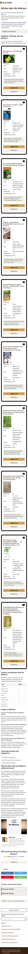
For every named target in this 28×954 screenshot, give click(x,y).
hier (12, 735)
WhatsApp (20, 877)
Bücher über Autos (6, 926)
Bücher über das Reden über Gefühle (11, 929)
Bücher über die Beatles (8, 932)
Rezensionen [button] (14, 91)
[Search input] (13, 919)
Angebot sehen (14, 88)
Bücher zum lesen (14, 910)
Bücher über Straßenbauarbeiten (10, 936)
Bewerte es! (14, 862)
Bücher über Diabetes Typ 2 (9, 939)
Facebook (7, 873)
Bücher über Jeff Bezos (8, 889)
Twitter (21, 873)
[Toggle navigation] (26, 2)
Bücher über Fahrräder (8, 893)
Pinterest (7, 877)
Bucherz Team (12, 837)
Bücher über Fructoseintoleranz (10, 942)
